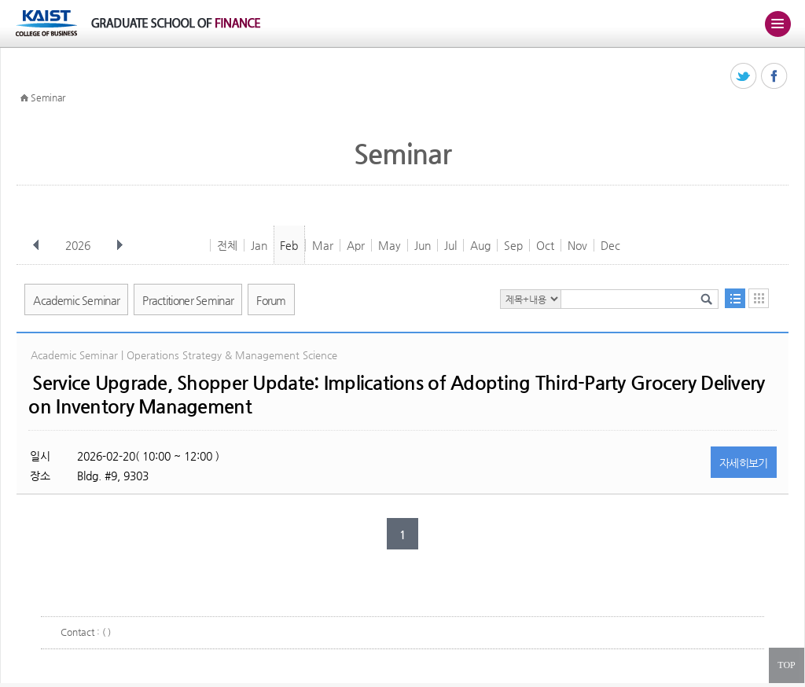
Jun (422, 245)
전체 (227, 245)
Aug (480, 245)
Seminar (48, 97)
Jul (450, 245)
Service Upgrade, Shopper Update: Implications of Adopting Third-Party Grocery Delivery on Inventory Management (396, 394)
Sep (513, 245)
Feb (289, 245)
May (389, 245)
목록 (735, 298)
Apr (356, 245)
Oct (545, 245)
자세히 (743, 463)
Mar (322, 245)
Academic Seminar (76, 300)
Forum (271, 300)
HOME (24, 98)
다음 (119, 245)
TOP (786, 664)
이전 (36, 245)
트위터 (744, 76)
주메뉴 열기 (777, 23)
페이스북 (774, 76)
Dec (610, 245)
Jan (259, 245)
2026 (79, 245)
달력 (758, 298)
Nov (577, 245)
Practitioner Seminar (187, 300)
